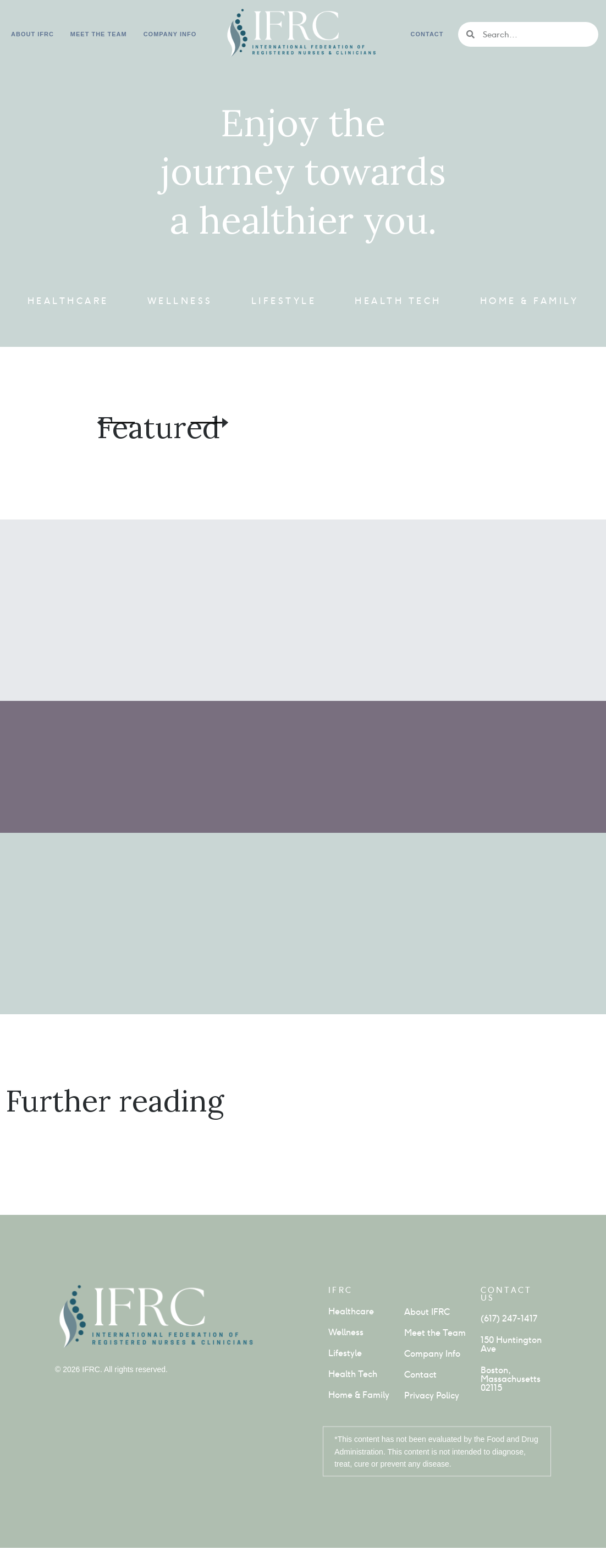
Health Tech (398, 301)
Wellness (180, 301)
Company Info (432, 1353)
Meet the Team (98, 34)
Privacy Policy (431, 1395)
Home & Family (529, 301)
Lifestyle (284, 301)
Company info (170, 34)
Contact (427, 34)
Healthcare (68, 301)
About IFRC (32, 34)
